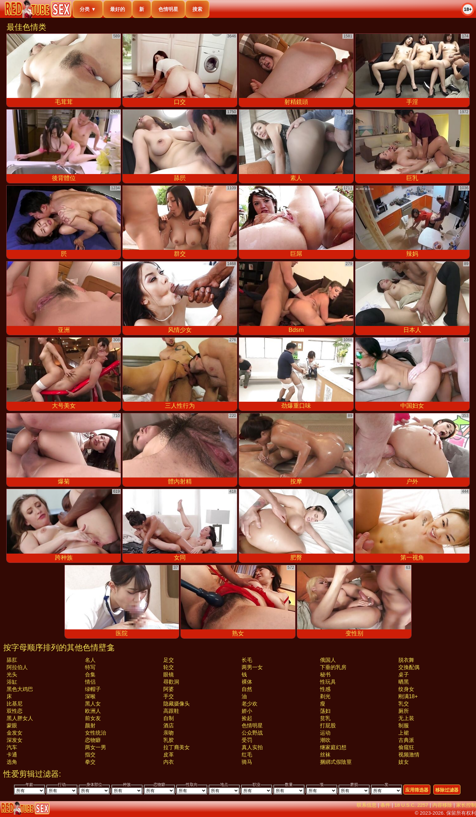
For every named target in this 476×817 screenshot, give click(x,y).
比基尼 (14, 703)
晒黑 (403, 682)
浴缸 (12, 682)
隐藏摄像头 (176, 703)
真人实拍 (252, 747)
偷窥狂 (406, 747)
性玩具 (328, 682)
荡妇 (325, 711)
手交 (168, 696)
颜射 (90, 725)
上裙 (403, 733)
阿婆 (168, 689)
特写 (90, 667)
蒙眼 (12, 725)
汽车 (12, 747)
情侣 (90, 682)
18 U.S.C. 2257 (411, 805)
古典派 (406, 740)
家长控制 (466, 805)
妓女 (403, 762)
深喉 (90, 696)
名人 (90, 660)
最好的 (117, 9)
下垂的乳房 (333, 667)
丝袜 (325, 754)
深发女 (14, 740)
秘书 (325, 674)
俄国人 (328, 660)
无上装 (406, 718)
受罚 (247, 740)
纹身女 (406, 689)
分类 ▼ (88, 9)
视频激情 (408, 754)
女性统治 (95, 733)
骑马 (247, 762)
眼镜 (168, 674)
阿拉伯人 (17, 667)
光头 (12, 674)
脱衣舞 (406, 660)
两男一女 (252, 667)
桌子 (403, 674)
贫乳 (325, 718)
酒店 (168, 725)
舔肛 (12, 660)
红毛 (247, 754)
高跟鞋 (171, 711)
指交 (90, 754)
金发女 (14, 733)
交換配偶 (408, 667)
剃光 (325, 696)
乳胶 (168, 740)
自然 (247, 689)
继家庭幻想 (333, 747)
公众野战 (252, 733)
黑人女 (93, 703)
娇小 (247, 711)
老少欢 (250, 703)
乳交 (403, 703)
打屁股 (328, 725)
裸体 (247, 682)
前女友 (93, 718)
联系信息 (367, 805)
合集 (90, 674)
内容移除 (442, 805)
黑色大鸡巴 (20, 689)
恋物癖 (93, 740)
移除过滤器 (446, 790)
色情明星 (168, 9)
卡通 (12, 754)
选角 (12, 762)
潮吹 (325, 740)
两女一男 (95, 747)
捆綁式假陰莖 (336, 762)
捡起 (247, 718)
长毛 (247, 660)
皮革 (168, 754)
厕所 (403, 711)
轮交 (168, 667)
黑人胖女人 (20, 718)
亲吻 (168, 733)
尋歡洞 (171, 682)
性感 (325, 689)
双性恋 (14, 711)
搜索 (197, 9)
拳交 (90, 762)
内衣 (168, 762)
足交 (168, 660)
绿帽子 (93, 689)
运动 (325, 733)
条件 (385, 805)
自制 (168, 718)
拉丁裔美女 (176, 747)
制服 (403, 725)
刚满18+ (408, 696)
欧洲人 (93, 711)
